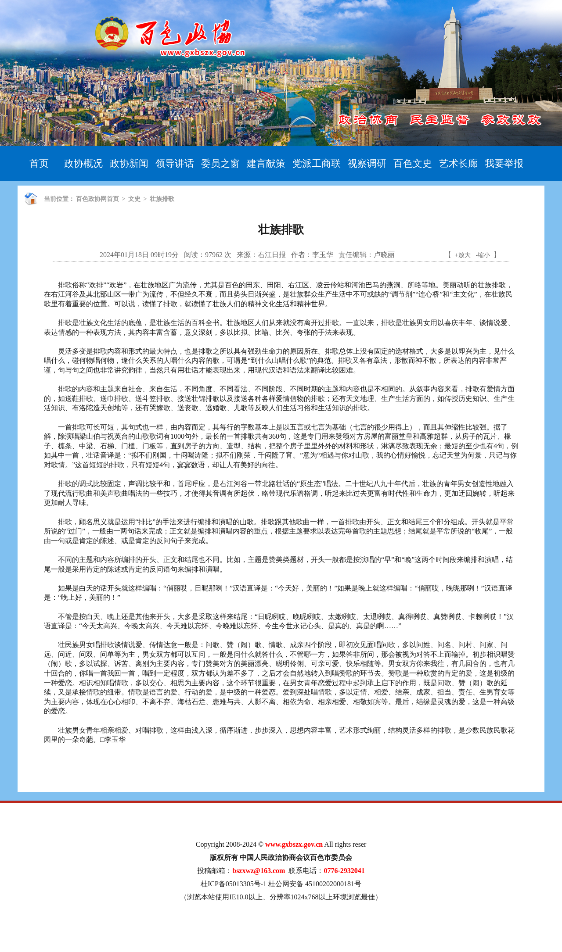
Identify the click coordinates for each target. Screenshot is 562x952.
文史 (134, 199)
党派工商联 (316, 163)
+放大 (463, 255)
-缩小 (483, 255)
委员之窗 (220, 163)
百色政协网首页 (97, 199)
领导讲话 (174, 163)
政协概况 (83, 163)
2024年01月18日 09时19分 (139, 254)
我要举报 (504, 163)
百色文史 (412, 163)
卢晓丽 (384, 254)
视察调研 (367, 163)
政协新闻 (129, 163)
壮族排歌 (162, 199)
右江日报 (272, 254)
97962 (214, 254)
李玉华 (322, 254)
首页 (39, 163)
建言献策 (266, 163)
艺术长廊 (458, 163)
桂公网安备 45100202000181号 (314, 884)
